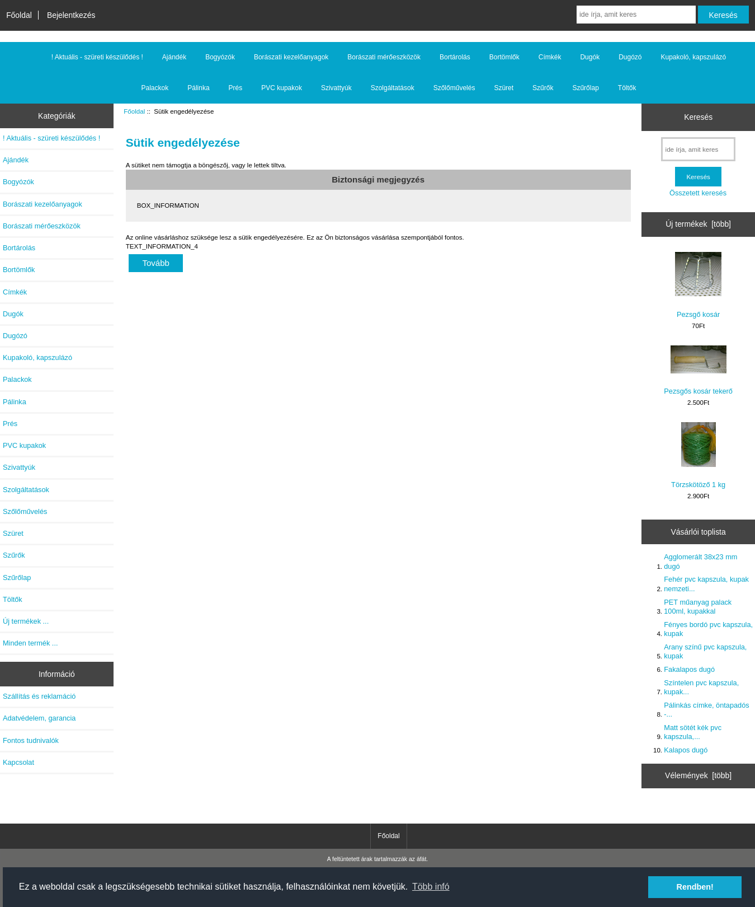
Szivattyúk (336, 88)
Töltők (627, 88)
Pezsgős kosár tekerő (698, 370)
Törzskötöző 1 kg (698, 455)
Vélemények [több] (698, 775)
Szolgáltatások (392, 88)
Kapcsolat (18, 762)
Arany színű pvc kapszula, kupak (705, 651)
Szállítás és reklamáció (39, 696)
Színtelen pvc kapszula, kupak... (701, 687)
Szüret (503, 88)
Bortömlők (504, 57)
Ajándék (174, 57)
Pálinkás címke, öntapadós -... (706, 709)
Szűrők (542, 88)
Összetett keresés (697, 193)
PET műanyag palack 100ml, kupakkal (698, 606)
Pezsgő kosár (698, 285)
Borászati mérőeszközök (384, 57)
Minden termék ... (30, 643)
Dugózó (630, 57)
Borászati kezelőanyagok (291, 57)
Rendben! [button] (695, 886)
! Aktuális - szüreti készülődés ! (97, 57)
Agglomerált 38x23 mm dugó (700, 561)
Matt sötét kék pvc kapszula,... (692, 732)
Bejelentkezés (71, 15)
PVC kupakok (281, 88)
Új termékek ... (26, 621)
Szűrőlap (585, 88)
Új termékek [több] (698, 223)
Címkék (550, 57)
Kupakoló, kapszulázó (693, 57)
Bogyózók (220, 57)
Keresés (698, 117)
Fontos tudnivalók (31, 740)
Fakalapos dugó (689, 669)
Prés (236, 88)
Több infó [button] (431, 886)
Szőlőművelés (454, 88)
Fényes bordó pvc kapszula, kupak (708, 629)
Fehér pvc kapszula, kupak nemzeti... (706, 583)
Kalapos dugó (685, 750)
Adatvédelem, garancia (39, 718)
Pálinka (198, 88)
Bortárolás (455, 57)
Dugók (590, 57)
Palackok (155, 88)
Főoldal (19, 15)
